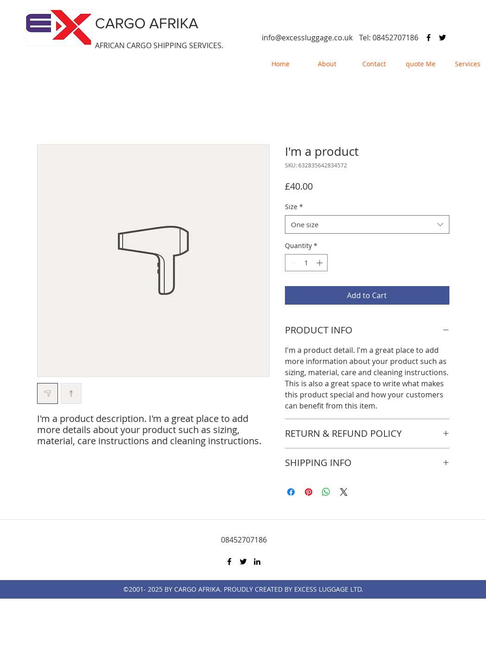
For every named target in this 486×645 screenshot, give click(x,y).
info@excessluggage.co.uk (307, 37)
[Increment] (320, 263)
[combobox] (367, 224)
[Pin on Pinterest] (308, 492)
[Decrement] (292, 263)
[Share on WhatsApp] (326, 492)
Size (294, 206)
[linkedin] (257, 561)
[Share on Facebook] (291, 492)
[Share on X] (343, 492)
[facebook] (428, 37)
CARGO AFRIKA (146, 23)
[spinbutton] (306, 263)
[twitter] (442, 37)
